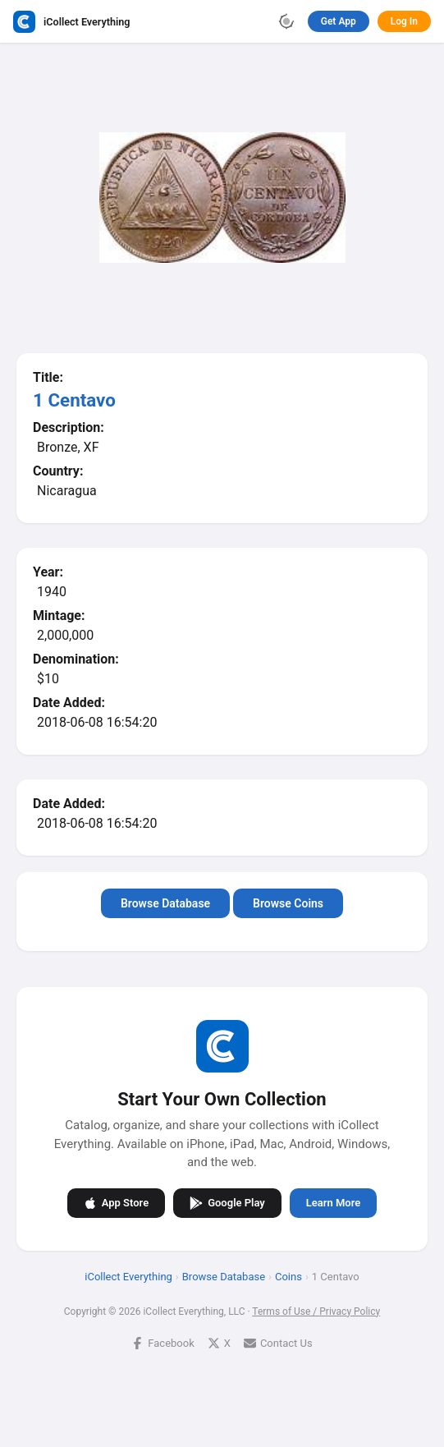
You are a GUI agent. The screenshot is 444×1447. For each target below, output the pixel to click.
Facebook (162, 1342)
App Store (116, 1202)
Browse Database (165, 903)
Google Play (227, 1202)
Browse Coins (288, 903)
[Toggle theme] (286, 21)
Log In (404, 21)
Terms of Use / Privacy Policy (316, 1310)
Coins (288, 1276)
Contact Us (278, 1342)
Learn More (333, 1203)
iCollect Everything (128, 1276)
